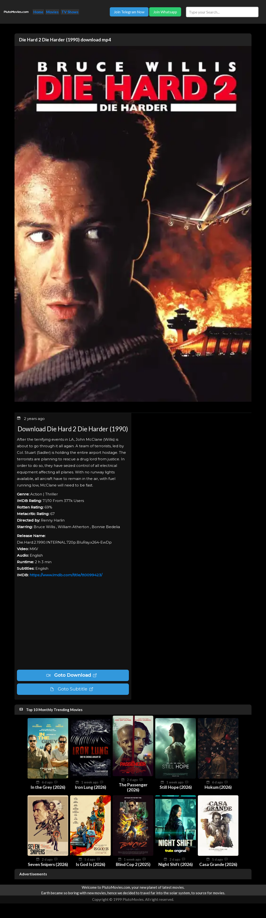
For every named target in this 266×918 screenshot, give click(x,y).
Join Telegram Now (129, 12)
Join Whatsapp (165, 12)
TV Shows (69, 12)
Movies (52, 12)
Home (38, 12)
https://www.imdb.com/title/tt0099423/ (66, 575)
